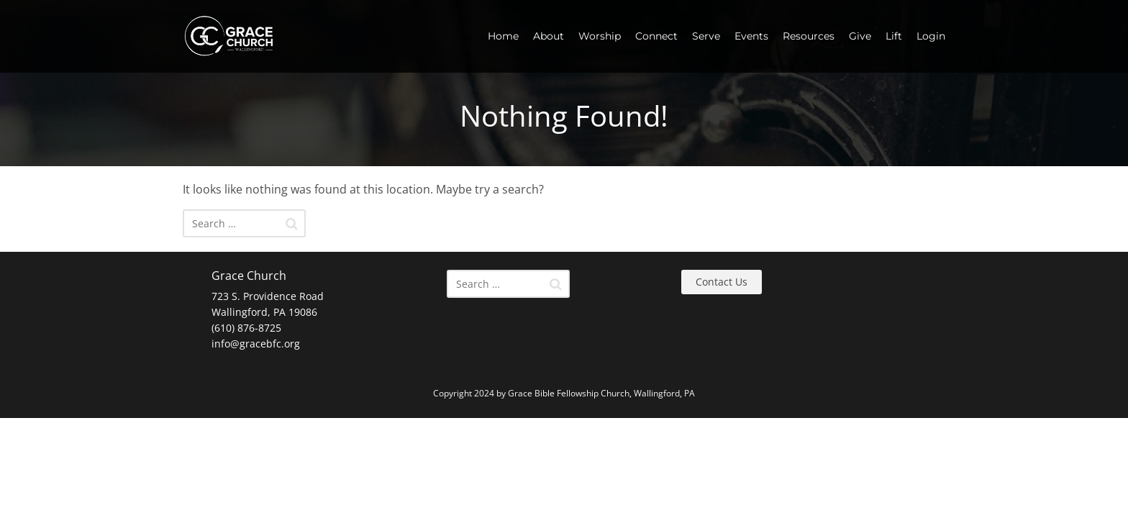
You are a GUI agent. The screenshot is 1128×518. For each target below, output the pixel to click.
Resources (808, 35)
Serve (706, 35)
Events (751, 35)
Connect (656, 35)
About (548, 35)
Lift (894, 35)
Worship (599, 35)
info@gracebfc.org (256, 343)
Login (930, 35)
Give (860, 35)
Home (503, 35)
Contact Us (721, 281)
